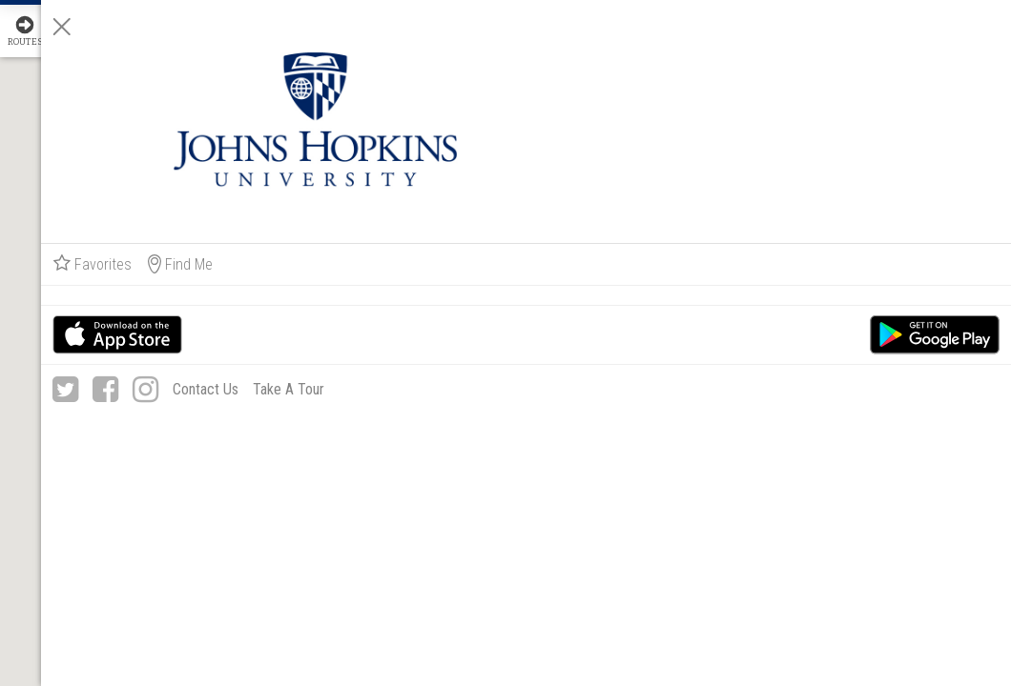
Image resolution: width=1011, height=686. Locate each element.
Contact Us (885, 273)
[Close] (745, 26)
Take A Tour (903, 303)
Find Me (864, 147)
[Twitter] (749, 273)
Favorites (776, 147)
